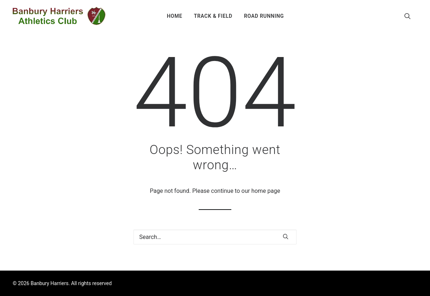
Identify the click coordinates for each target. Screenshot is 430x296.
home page (265, 190)
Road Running (264, 16)
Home (174, 16)
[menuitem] (174, 16)
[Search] (215, 237)
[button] (410, 16)
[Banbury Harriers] (59, 16)
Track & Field (213, 16)
